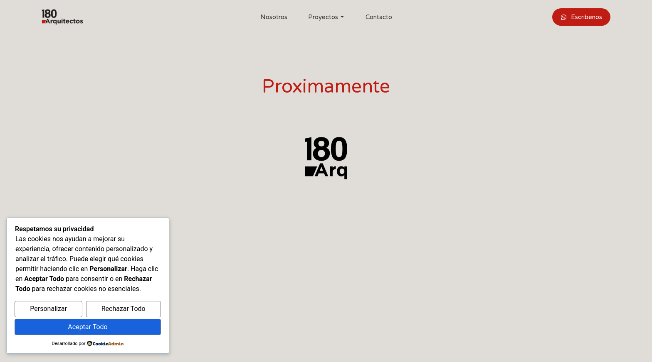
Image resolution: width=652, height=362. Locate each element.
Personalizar (48, 309)
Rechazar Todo (123, 309)
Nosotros (273, 17)
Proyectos (323, 17)
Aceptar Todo (87, 327)
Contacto (379, 17)
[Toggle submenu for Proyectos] (341, 17)
